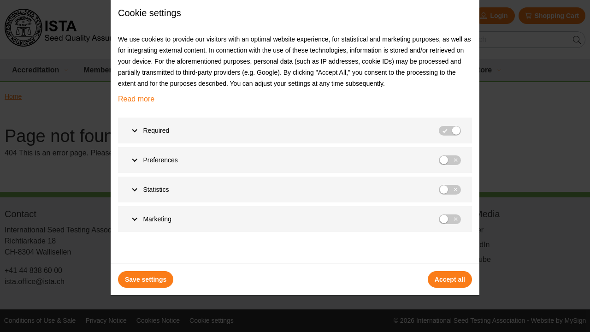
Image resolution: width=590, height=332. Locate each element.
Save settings (145, 279)
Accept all (450, 279)
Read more (136, 99)
